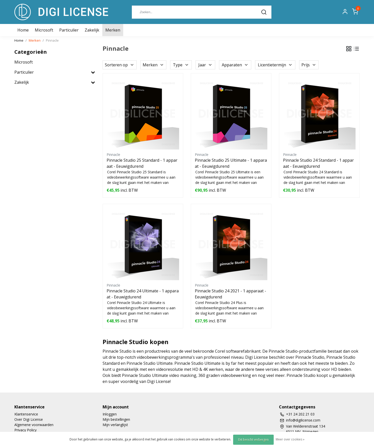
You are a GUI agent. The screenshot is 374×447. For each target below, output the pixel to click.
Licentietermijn (275, 65)
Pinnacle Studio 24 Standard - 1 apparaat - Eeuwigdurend (318, 163)
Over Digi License (28, 419)
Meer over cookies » (290, 439)
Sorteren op (119, 65)
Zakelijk (92, 30)
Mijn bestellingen (116, 419)
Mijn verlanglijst (115, 424)
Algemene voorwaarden (33, 424)
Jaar (205, 65)
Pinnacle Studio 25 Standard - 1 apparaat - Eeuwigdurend (142, 163)
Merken (112, 30)
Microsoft (44, 30)
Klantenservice (26, 414)
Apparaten (235, 65)
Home (18, 40)
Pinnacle (52, 40)
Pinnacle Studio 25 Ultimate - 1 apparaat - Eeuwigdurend (231, 163)
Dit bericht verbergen (253, 439)
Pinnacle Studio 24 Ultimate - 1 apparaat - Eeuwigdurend (143, 294)
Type (181, 65)
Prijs (308, 65)
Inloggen (110, 414)
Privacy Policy (25, 430)
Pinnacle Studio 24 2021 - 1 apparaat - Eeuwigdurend (230, 294)
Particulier (69, 30)
